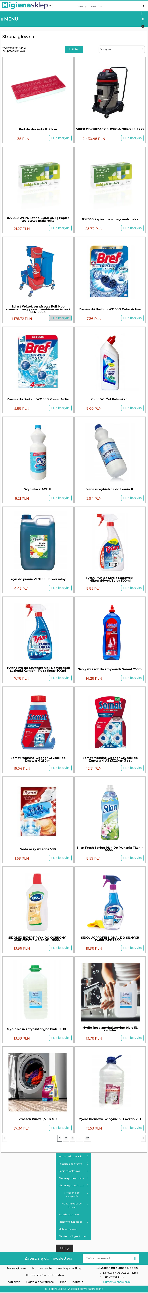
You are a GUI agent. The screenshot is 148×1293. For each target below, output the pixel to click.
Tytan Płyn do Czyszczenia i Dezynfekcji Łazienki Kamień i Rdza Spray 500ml (38, 669)
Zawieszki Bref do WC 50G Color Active (110, 309)
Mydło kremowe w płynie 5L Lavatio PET (110, 1119)
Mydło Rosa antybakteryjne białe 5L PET (38, 1029)
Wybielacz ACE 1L (38, 489)
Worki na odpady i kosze (74, 1205)
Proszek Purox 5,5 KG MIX (38, 1119)
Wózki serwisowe (69, 1214)
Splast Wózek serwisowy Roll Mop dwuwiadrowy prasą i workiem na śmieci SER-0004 (38, 309)
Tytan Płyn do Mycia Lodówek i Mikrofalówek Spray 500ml (110, 579)
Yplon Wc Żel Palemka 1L (110, 399)
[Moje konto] (142, 13)
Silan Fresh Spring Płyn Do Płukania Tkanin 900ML (110, 849)
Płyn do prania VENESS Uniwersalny (38, 579)
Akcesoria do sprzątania (76, 1195)
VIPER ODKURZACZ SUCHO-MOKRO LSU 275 (110, 129)
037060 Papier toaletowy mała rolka (110, 219)
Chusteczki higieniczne (72, 1236)
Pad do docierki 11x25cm (38, 129)
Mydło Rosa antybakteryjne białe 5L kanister (110, 1029)
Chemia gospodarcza (73, 1186)
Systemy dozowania (73, 1156)
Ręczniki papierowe (73, 1164)
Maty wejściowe (68, 1229)
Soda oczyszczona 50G (38, 849)
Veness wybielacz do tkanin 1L (110, 489)
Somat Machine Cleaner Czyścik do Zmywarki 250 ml (38, 759)
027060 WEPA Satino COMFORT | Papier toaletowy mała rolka (38, 219)
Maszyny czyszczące (73, 1222)
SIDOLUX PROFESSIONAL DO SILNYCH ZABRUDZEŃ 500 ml (110, 939)
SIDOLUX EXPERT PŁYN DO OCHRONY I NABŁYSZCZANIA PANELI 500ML (38, 939)
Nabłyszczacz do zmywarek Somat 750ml (110, 669)
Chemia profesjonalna (73, 1178)
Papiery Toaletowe (73, 1171)
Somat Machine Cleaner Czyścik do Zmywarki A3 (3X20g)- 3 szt (110, 759)
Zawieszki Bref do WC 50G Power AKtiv (38, 399)
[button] (143, 19)
